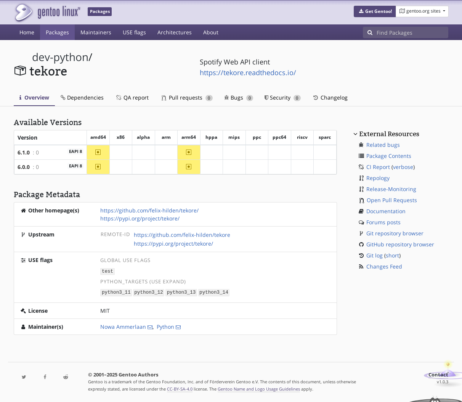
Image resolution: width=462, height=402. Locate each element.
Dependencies (82, 97)
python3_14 (213, 292)
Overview (34, 97)
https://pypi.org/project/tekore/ (140, 218)
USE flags (134, 32)
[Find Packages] (412, 32)
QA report (132, 97)
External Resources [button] (389, 134)
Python (165, 326)
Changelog (330, 97)
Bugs (238, 97)
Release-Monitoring (391, 189)
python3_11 (116, 292)
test (107, 271)
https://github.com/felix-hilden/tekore (182, 234)
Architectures (174, 32)
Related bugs (383, 144)
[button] (375, 11)
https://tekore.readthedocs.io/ (248, 72)
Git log (374, 255)
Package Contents (388, 155)
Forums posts (383, 222)
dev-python (60, 57)
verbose (403, 166)
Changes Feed (384, 266)
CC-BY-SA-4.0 (179, 388)
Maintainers (95, 32)
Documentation (386, 211)
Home (26, 32)
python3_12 (148, 292)
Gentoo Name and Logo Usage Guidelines (259, 388)
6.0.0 (24, 166)
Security (283, 97)
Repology (378, 178)
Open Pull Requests (392, 200)
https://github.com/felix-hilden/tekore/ (149, 210)
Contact (438, 374)
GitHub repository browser (400, 244)
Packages (57, 32)
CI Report (378, 166)
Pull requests (187, 97)
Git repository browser (395, 233)
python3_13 (181, 292)
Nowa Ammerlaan (123, 326)
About (210, 32)
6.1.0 (24, 152)
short (392, 255)
